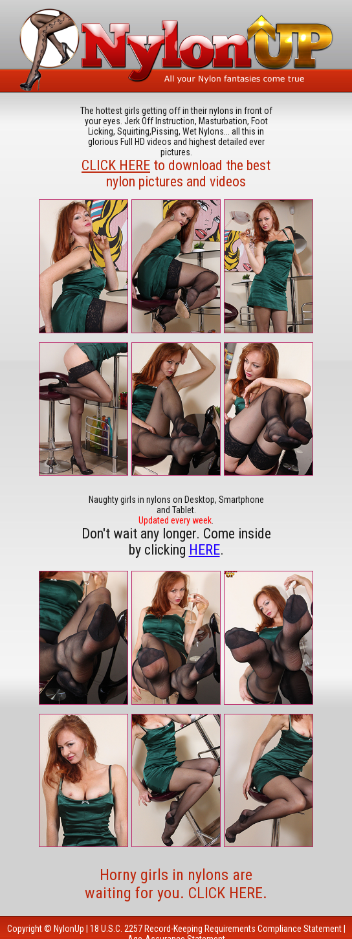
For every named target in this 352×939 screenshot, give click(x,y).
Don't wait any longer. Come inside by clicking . (176, 541)
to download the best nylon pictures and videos (176, 173)
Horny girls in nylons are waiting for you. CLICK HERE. (176, 884)
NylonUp (69, 928)
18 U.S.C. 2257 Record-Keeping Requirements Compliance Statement (216, 928)
